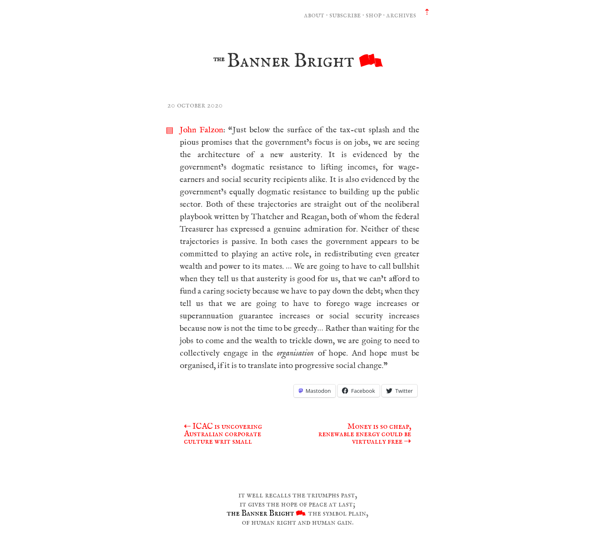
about (314, 15)
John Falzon (201, 130)
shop (373, 15)
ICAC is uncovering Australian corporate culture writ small (223, 434)
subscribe (345, 15)
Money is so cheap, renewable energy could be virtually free (364, 434)
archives (401, 15)
